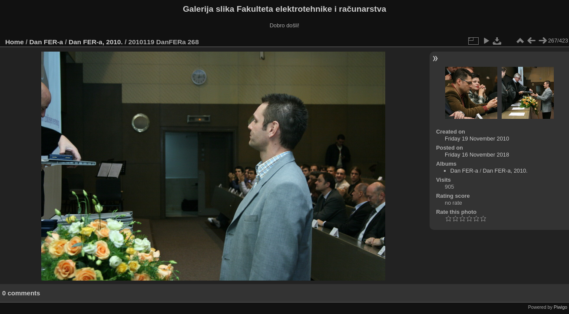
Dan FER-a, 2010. (96, 42)
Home (14, 42)
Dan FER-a (46, 42)
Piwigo (560, 307)
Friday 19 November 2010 (477, 138)
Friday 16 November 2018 (477, 154)
